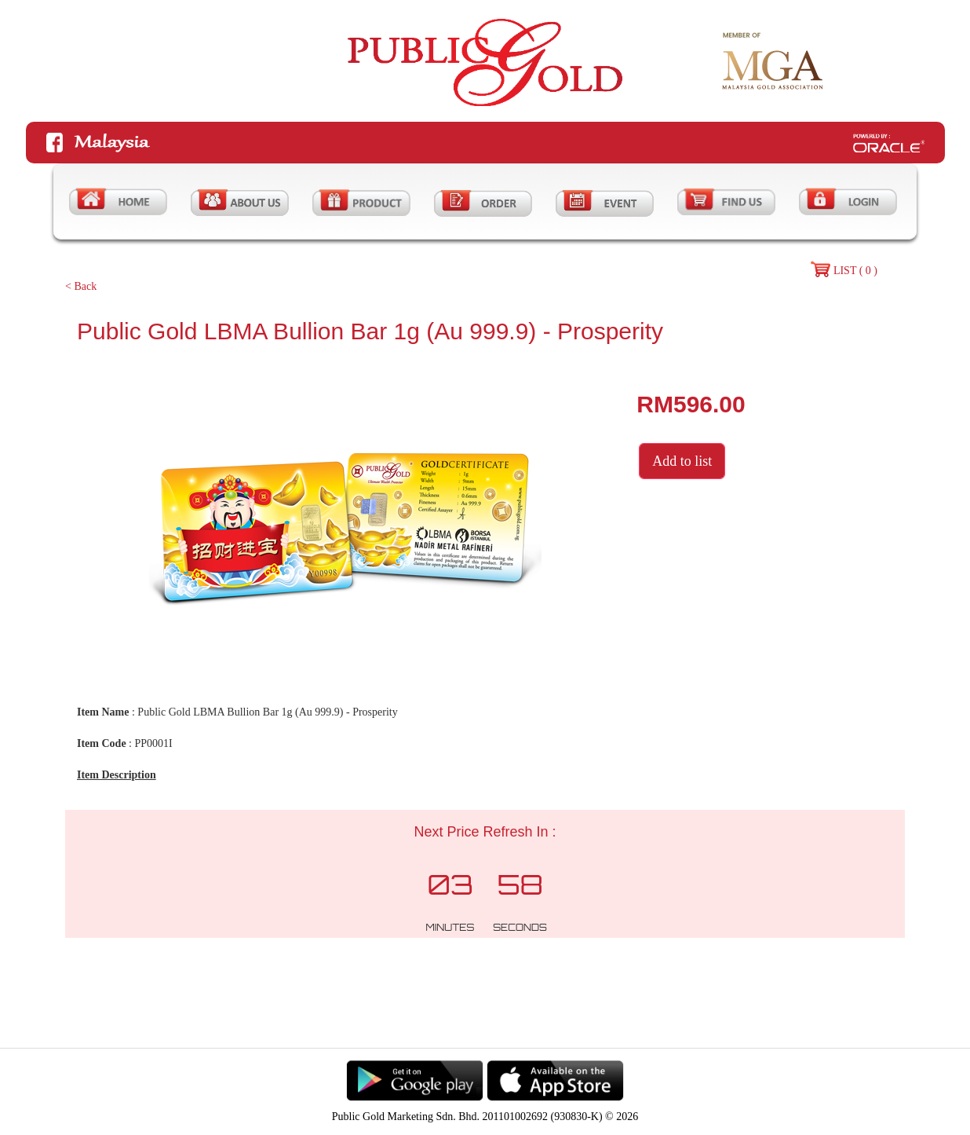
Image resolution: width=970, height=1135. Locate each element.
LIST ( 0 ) (855, 270)
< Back (81, 286)
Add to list (682, 461)
